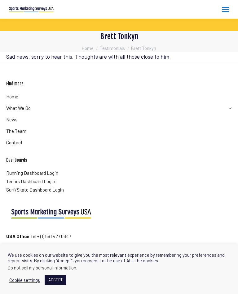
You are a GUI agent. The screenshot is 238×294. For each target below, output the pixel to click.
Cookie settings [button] (24, 280)
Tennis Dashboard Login (30, 181)
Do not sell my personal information (42, 267)
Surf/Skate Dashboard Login (35, 189)
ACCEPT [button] (55, 279)
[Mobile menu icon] (225, 9)
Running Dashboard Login (32, 173)
